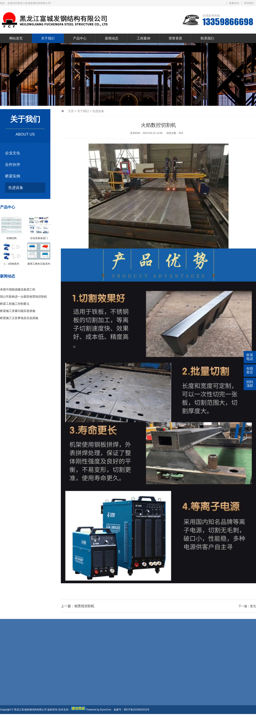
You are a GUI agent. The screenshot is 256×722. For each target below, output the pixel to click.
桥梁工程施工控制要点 (14, 303)
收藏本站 (234, 3)
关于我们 (48, 38)
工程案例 (143, 38)
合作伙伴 (12, 164)
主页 (71, 111)
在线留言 (249, 370)
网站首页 (16, 38)
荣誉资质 (175, 38)
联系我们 (249, 3)
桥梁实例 (12, 176)
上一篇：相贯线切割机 (77, 606)
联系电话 (249, 357)
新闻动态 (111, 38)
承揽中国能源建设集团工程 (17, 289)
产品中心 (79, 38)
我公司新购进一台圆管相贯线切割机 (23, 296)
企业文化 (12, 153)
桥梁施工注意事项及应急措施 (19, 318)
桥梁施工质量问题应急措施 (17, 311)
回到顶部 (249, 383)
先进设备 (15, 188)
